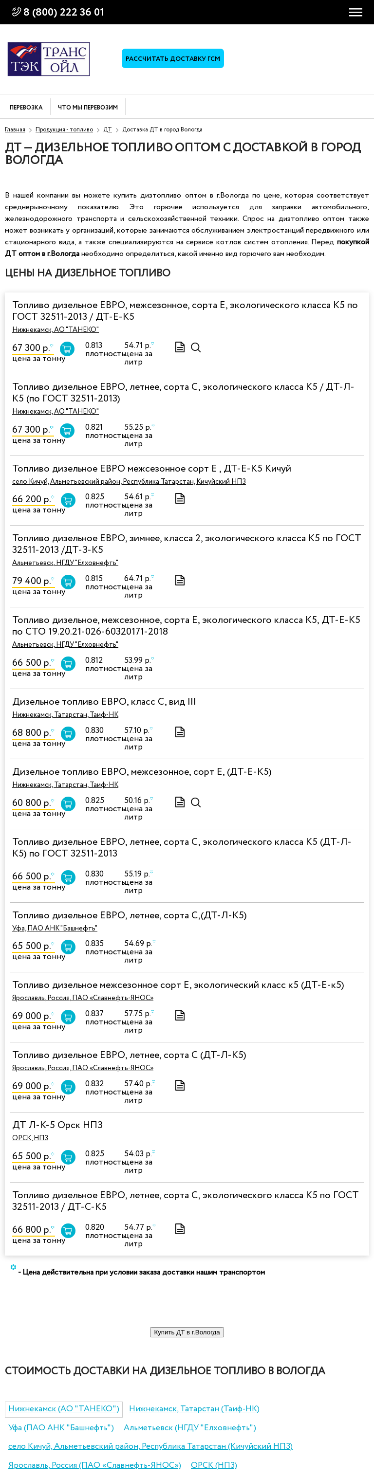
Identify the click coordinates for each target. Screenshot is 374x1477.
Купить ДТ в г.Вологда (187, 1332)
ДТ (107, 130)
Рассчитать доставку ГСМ (173, 59)
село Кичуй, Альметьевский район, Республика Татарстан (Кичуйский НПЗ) (150, 1447)
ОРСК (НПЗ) (214, 1465)
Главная (15, 130)
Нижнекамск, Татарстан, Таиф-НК (65, 715)
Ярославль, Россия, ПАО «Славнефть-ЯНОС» (82, 998)
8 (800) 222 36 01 (63, 12)
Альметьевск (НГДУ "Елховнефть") (190, 1428)
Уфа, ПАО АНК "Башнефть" (54, 928)
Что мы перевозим (88, 108)
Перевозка (26, 108)
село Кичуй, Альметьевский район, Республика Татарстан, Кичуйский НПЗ (129, 482)
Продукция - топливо (64, 130)
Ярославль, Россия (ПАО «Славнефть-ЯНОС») (94, 1465)
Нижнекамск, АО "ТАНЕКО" (55, 330)
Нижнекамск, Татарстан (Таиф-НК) (194, 1409)
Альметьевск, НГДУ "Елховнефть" (65, 563)
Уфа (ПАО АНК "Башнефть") (61, 1428)
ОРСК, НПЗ (30, 1138)
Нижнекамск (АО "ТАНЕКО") (63, 1409)
